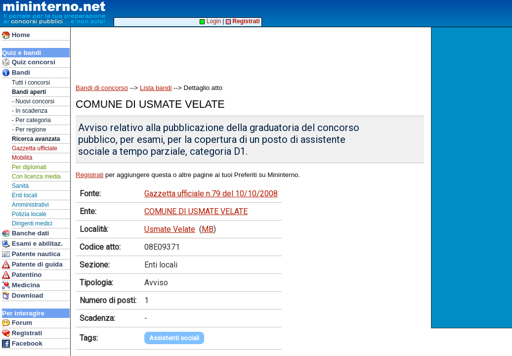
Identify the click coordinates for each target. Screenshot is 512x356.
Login (210, 21)
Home (16, 35)
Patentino (22, 275)
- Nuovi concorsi (33, 101)
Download (22, 296)
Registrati (22, 333)
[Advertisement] (472, 177)
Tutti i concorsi (31, 82)
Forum (17, 323)
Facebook (22, 344)
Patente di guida (32, 264)
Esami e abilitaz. (32, 244)
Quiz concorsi (28, 62)
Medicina (21, 285)
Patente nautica (31, 254)
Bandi (16, 73)
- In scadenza (29, 110)
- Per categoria (31, 120)
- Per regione (29, 129)
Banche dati (25, 233)
